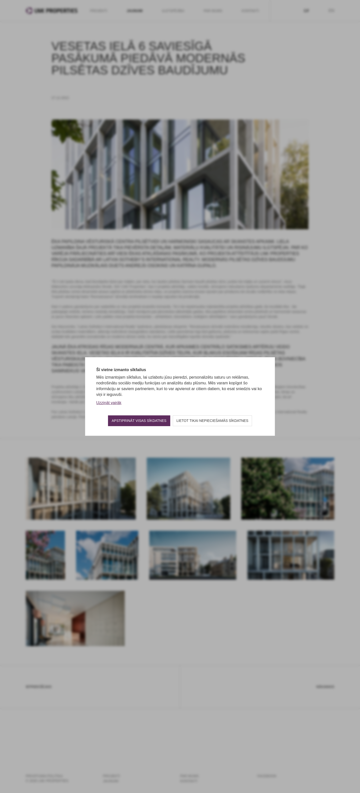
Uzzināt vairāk (108, 403)
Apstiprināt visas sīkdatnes (139, 421)
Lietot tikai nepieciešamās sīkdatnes (212, 421)
